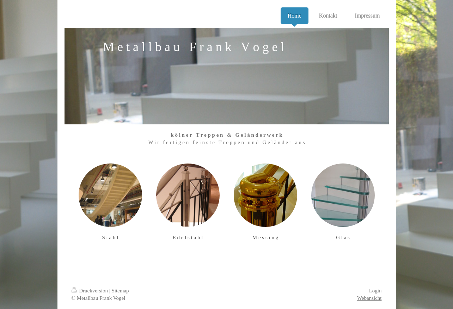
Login (375, 290)
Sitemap (120, 290)
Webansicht (369, 298)
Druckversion (90, 290)
